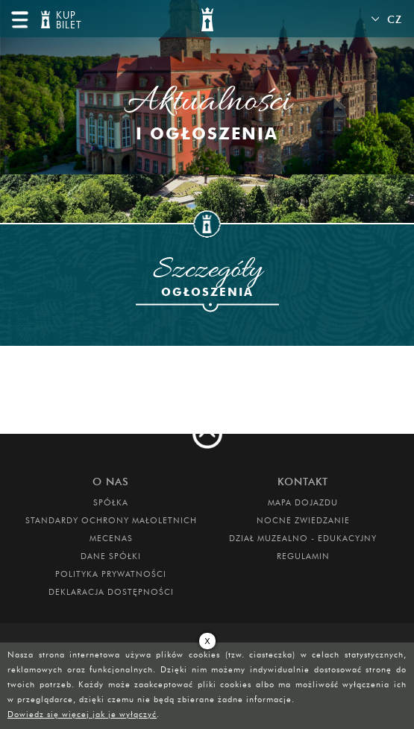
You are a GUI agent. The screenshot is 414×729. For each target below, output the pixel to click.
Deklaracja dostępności (111, 592)
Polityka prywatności (110, 574)
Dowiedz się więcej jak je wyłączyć (82, 714)
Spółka (110, 502)
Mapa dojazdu (303, 502)
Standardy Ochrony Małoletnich (111, 520)
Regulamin (303, 556)
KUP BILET (67, 20)
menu (19, 19)
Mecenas (111, 538)
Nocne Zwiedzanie (303, 520)
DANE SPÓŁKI (111, 556)
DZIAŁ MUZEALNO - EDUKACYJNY (303, 538)
